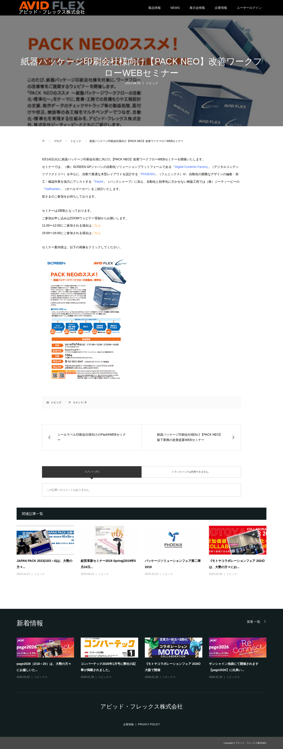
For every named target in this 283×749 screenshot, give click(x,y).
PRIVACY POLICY (149, 724)
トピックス (40, 677)
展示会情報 (197, 8)
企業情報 (221, 8)
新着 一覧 (253, 621)
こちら (96, 225)
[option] (145, 658)
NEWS (175, 8)
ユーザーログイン (249, 8)
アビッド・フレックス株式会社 (141, 706)
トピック (152, 83)
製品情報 (154, 8)
